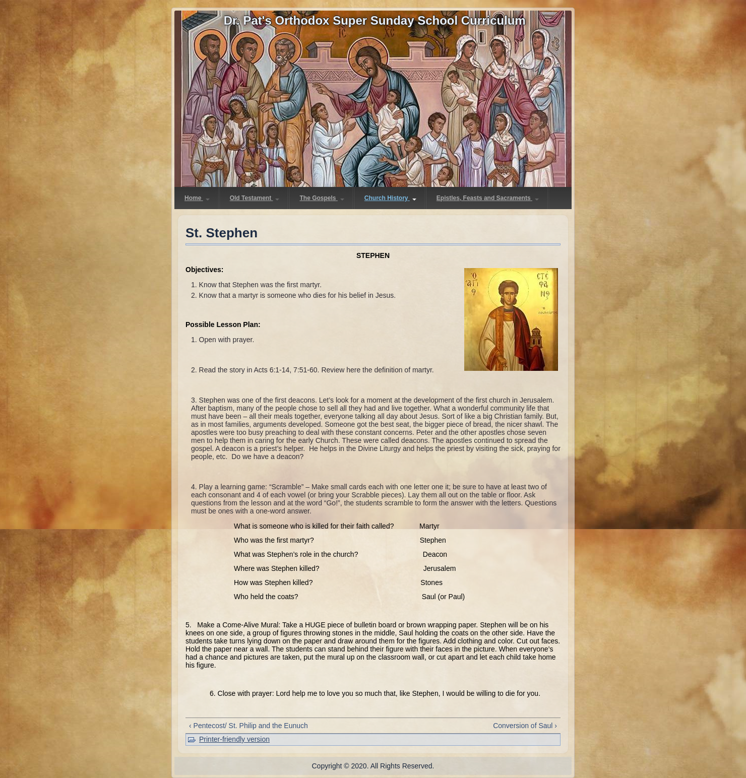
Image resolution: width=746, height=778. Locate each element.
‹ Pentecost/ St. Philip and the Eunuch (248, 726)
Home (197, 198)
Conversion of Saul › (525, 726)
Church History (390, 198)
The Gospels (321, 198)
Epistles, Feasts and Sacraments (488, 198)
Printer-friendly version (234, 739)
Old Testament (255, 198)
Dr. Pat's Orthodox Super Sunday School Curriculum (375, 20)
